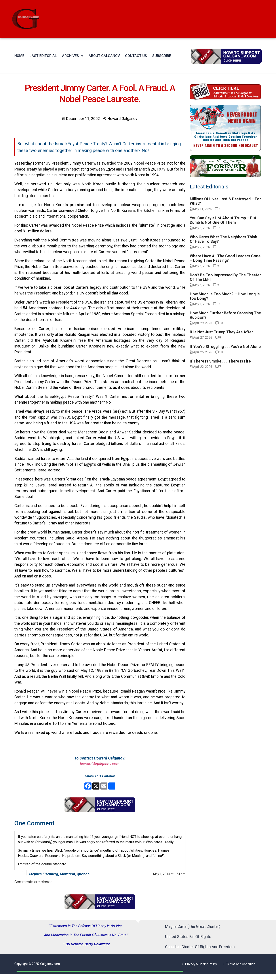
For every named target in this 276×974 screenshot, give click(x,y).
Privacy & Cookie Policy (201, 964)
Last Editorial (43, 56)
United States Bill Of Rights (188, 936)
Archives (72, 56)
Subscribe (161, 56)
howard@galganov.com (100, 764)
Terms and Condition (240, 964)
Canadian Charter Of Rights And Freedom (200, 947)
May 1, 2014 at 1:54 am (169, 874)
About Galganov (104, 56)
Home (19, 56)
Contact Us (136, 56)
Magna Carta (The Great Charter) (192, 926)
